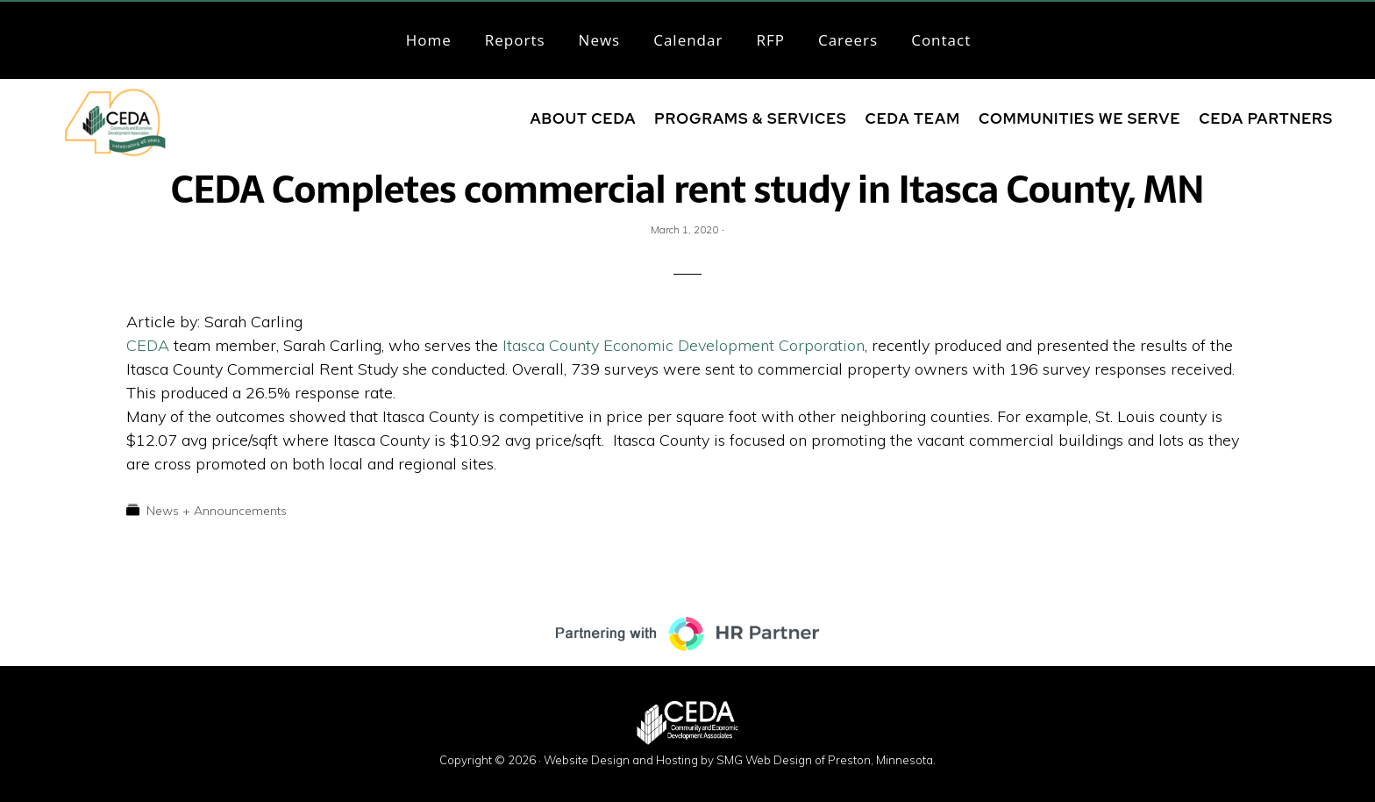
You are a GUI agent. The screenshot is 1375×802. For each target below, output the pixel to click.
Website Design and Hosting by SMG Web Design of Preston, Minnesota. (740, 760)
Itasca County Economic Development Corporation (683, 345)
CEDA (150, 345)
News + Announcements (216, 511)
